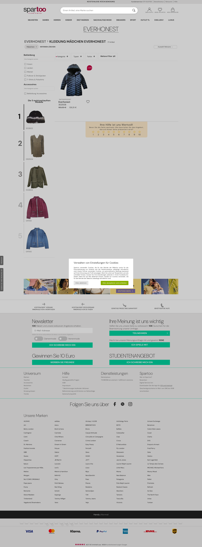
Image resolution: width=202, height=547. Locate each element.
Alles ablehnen (81, 283)
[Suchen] (133, 10)
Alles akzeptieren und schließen (114, 283)
